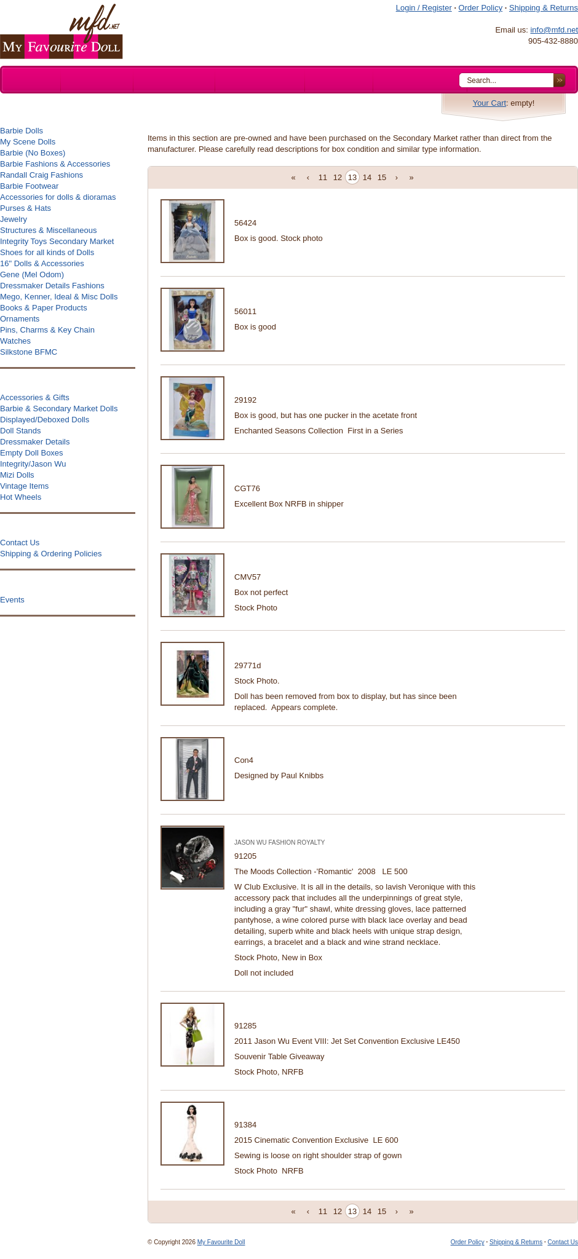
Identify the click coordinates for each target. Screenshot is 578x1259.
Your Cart (489, 103)
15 (382, 177)
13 (352, 177)
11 (323, 177)
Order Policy (481, 7)
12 (337, 177)
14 (367, 177)
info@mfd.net (554, 29)
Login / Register (424, 7)
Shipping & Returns (543, 7)
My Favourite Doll (221, 1242)
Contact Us (563, 1242)
